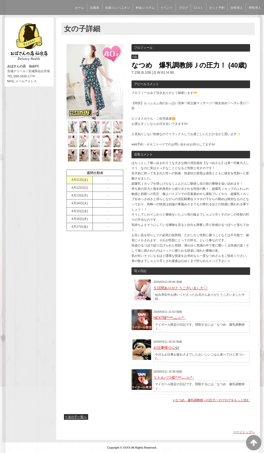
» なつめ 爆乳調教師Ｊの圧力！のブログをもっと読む (211, 400)
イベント (166, 8)
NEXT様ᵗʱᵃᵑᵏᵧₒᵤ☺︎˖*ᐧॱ (169, 318)
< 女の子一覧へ (76, 417)
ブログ (183, 8)
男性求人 (255, 8)
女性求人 (236, 8)
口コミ (198, 8)
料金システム (145, 8)
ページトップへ (244, 432)
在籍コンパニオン (117, 8)
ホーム (79, 8)
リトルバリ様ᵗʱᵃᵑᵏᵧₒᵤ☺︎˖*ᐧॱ (173, 377)
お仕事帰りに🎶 (166, 347)
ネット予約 (217, 8)
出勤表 (94, 8)
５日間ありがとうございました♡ (180, 288)
